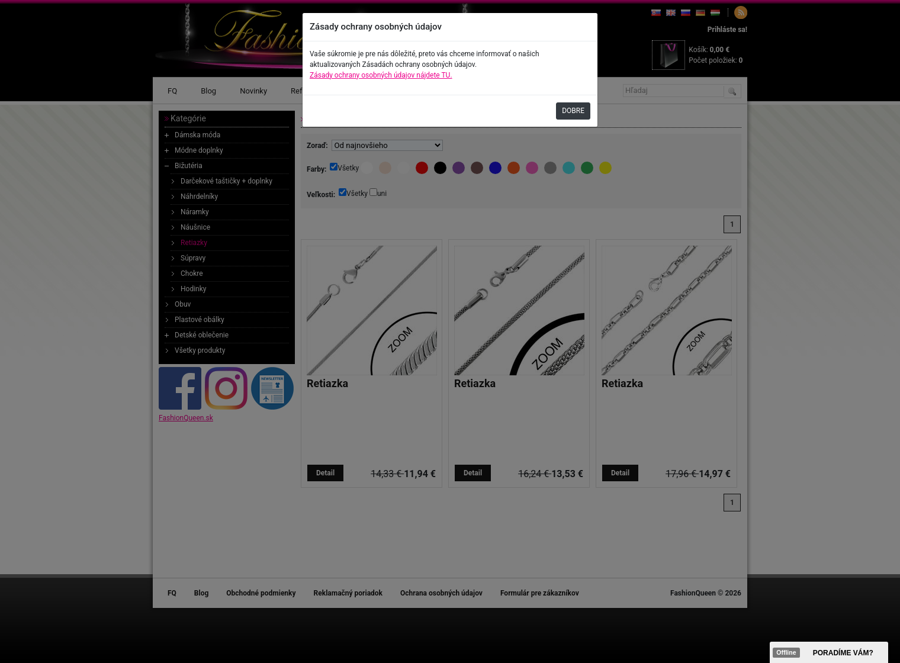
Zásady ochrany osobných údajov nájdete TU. (381, 75)
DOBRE (573, 111)
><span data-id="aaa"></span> (829, 652)
